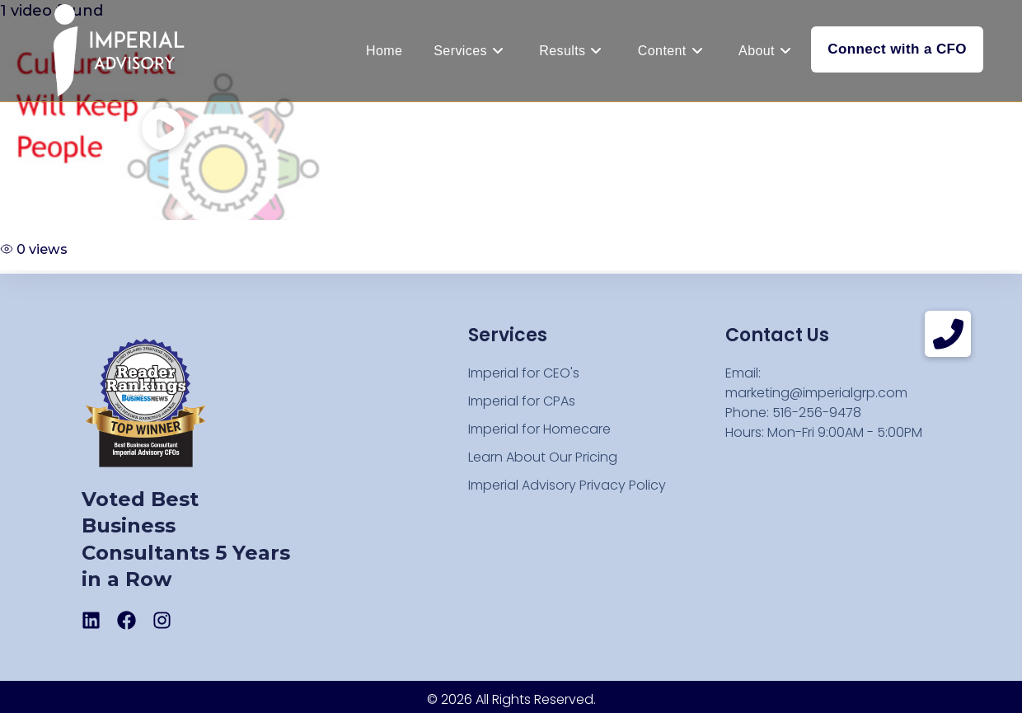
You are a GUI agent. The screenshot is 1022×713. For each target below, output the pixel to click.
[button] (948, 334)
